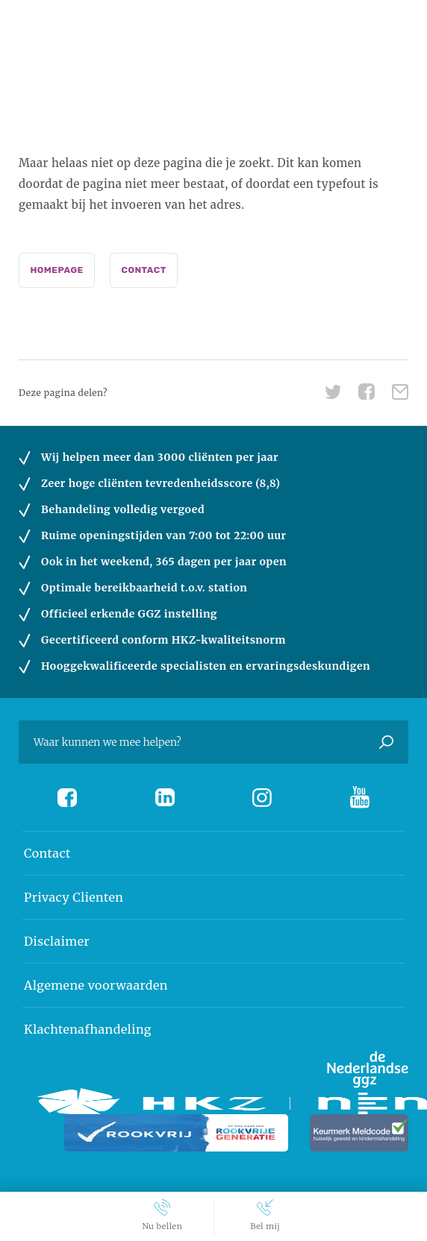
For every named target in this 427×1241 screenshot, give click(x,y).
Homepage (56, 270)
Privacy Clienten (73, 897)
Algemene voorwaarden (96, 985)
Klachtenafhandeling (88, 1029)
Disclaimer (57, 941)
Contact (144, 270)
